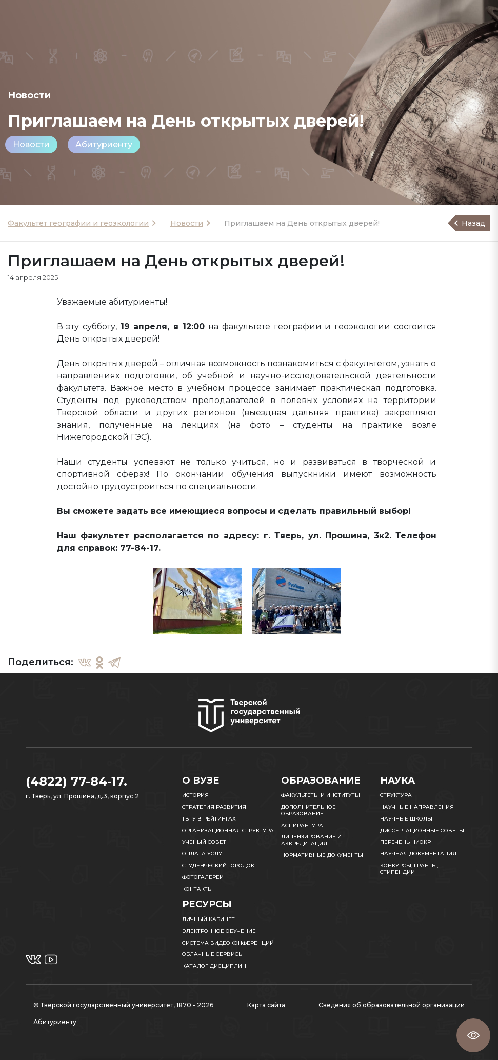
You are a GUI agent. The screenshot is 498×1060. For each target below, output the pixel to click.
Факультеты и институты (320, 795)
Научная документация (418, 853)
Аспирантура (302, 825)
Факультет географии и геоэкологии (78, 223)
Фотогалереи (203, 877)
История (195, 795)
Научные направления (417, 807)
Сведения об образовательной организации (391, 1005)
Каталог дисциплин (214, 966)
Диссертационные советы (422, 830)
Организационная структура (228, 830)
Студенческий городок (218, 865)
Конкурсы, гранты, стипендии (409, 868)
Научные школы (406, 818)
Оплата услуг (203, 853)
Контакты (197, 889)
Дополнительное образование (308, 810)
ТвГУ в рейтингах (209, 818)
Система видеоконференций (228, 942)
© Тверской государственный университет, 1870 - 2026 (123, 1005)
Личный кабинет (208, 919)
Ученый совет (204, 841)
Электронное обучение (219, 931)
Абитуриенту (103, 144)
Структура (396, 795)
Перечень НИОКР (405, 841)
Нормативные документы (322, 855)
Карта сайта (266, 1005)
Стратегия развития (214, 807)
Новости (31, 144)
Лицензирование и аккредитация (311, 840)
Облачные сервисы (213, 954)
